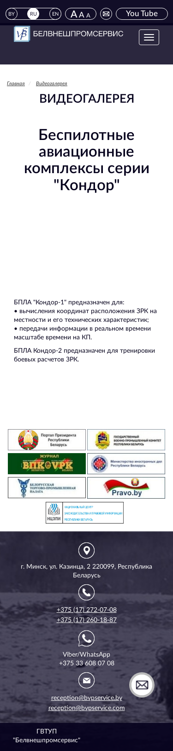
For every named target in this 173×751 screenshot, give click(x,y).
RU (33, 14)
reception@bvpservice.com (86, 708)
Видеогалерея (51, 83)
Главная (16, 83)
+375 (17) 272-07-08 (87, 610)
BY (11, 14)
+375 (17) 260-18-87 (87, 620)
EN (55, 14)
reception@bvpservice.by (86, 698)
